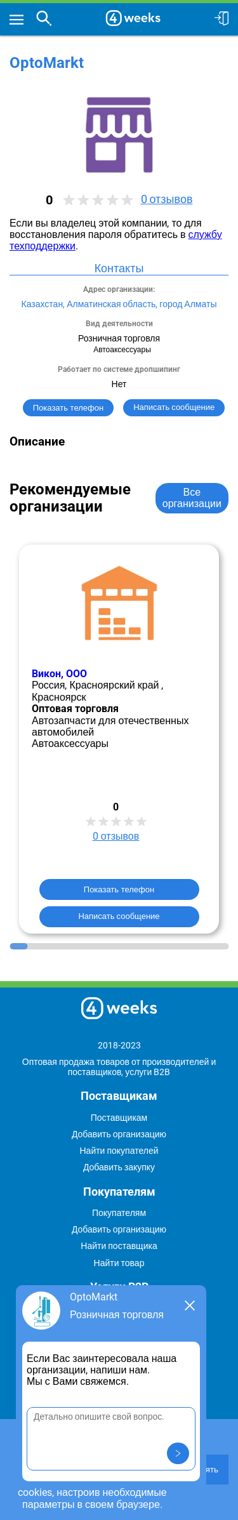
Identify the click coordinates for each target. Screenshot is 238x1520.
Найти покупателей (118, 1151)
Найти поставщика (119, 1246)
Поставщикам (119, 1118)
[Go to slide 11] (201, 946)
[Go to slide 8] (146, 946)
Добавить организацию (119, 1134)
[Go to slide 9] (164, 946)
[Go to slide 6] (110, 946)
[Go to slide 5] (92, 946)
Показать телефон (68, 408)
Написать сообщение (118, 916)
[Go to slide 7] (128, 946)
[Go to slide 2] (37, 946)
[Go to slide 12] (219, 946)
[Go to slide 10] (183, 946)
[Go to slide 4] (73, 946)
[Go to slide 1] (19, 946)
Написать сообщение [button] (174, 407)
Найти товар (119, 1263)
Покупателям (119, 1213)
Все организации (191, 498)
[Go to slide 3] (55, 946)
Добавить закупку (119, 1167)
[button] (178, 1453)
